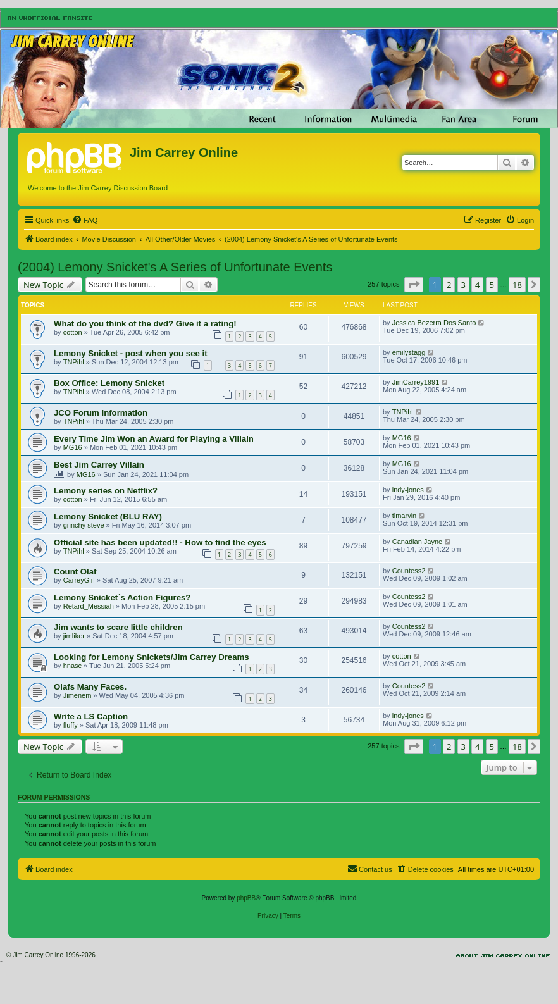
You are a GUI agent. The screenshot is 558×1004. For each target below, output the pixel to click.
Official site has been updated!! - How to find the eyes (160, 542)
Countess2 (409, 570)
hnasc (72, 665)
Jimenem (77, 695)
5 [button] (492, 284)
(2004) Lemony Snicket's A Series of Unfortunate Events (175, 267)
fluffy (70, 725)
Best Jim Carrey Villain (99, 464)
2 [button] (449, 284)
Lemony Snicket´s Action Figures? (122, 597)
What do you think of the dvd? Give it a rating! (145, 323)
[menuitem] (84, 220)
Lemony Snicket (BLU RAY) (108, 516)
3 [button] (463, 284)
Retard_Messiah (88, 606)
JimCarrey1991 (416, 382)
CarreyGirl (79, 580)
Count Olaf (75, 571)
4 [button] (477, 284)
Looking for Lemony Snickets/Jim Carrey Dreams (151, 657)
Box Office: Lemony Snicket (109, 383)
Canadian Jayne (417, 541)
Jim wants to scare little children (118, 627)
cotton (72, 332)
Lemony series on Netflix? (106, 490)
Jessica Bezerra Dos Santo (434, 322)
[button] (413, 284)
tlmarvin (404, 515)
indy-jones (408, 489)
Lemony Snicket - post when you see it (131, 353)
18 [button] (517, 284)
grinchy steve (83, 525)
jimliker (74, 636)
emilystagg (409, 352)
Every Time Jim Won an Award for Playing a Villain (154, 438)
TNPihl (73, 362)
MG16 (72, 447)
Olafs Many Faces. (90, 686)
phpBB (246, 898)
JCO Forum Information (100, 413)
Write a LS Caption (91, 716)
